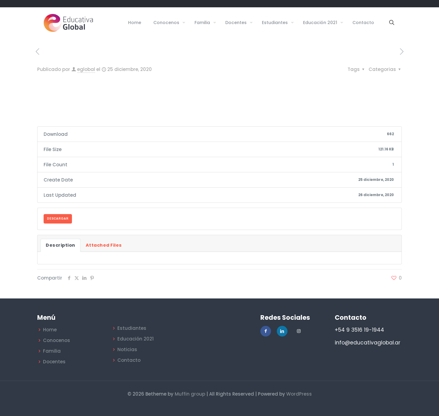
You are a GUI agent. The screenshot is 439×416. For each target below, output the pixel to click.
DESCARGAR (58, 218)
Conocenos (56, 340)
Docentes (54, 361)
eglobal (86, 69)
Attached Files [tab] (104, 245)
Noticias (127, 349)
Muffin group (190, 394)
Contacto (129, 360)
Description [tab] (60, 245)
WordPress (299, 394)
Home (50, 329)
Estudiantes (131, 328)
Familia (52, 351)
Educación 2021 (135, 339)
